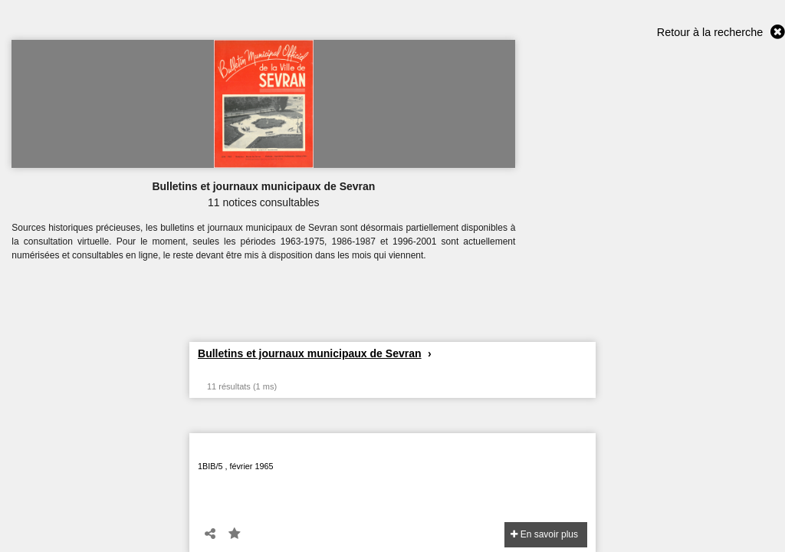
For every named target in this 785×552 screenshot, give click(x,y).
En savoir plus (544, 534)
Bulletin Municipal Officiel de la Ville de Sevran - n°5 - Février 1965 (378, 450)
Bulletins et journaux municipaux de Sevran (310, 353)
